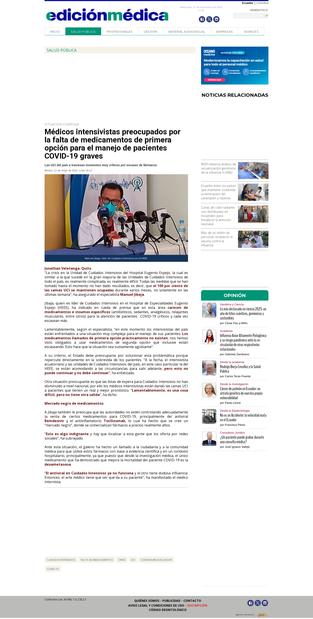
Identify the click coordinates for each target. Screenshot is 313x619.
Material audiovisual (186, 31)
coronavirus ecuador (156, 560)
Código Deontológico (167, 610)
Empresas (224, 31)
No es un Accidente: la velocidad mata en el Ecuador (243, 417)
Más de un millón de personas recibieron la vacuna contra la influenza (217, 239)
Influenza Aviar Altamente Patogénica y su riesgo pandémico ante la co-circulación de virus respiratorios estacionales (243, 342)
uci (133, 560)
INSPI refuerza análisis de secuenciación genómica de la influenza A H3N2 (218, 168)
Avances (251, 31)
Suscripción (197, 605)
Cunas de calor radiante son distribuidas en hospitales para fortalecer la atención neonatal (218, 215)
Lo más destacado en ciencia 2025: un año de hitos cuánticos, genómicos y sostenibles (243, 313)
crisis (121, 560)
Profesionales (120, 31)
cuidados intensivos (61, 560)
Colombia (262, 3)
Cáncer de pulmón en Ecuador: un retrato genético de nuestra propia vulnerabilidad (241, 393)
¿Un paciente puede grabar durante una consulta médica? (242, 439)
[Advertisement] (234, 130)
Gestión (150, 31)
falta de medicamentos (97, 560)
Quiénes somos (146, 601)
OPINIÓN (235, 295)
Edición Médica (107, 14)
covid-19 (53, 569)
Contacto (192, 601)
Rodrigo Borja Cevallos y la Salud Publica (240, 369)
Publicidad (171, 601)
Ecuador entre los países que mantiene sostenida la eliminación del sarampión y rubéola (218, 192)
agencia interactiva (252, 615)
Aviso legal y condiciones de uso (156, 605)
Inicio (55, 31)
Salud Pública (83, 31)
